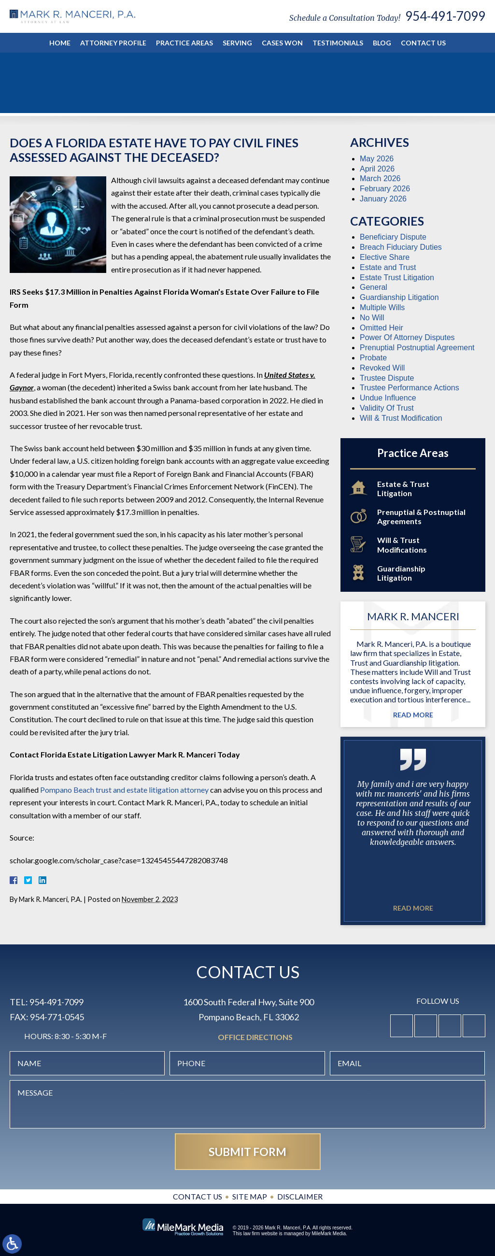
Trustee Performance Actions (409, 388)
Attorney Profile (113, 43)
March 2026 (380, 178)
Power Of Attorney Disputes (407, 337)
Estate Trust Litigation (397, 277)
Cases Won (282, 43)
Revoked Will (382, 368)
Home (60, 43)
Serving (237, 43)
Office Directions (255, 1037)
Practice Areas (184, 43)
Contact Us (423, 43)
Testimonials (337, 43)
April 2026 (377, 169)
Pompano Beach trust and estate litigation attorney (124, 789)
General (373, 287)
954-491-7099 (445, 16)
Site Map (249, 1196)
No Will (372, 318)
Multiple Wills (382, 307)
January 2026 (383, 199)
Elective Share (385, 257)
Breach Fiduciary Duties (401, 247)
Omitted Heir (381, 328)
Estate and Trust (388, 267)
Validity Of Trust (387, 408)
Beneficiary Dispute (393, 237)
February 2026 (385, 189)
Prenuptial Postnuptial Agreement (417, 347)
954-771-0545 (57, 1017)
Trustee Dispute (387, 378)
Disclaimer (300, 1196)
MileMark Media (328, 1233)
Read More (413, 715)
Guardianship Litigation (399, 297)
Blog (382, 43)
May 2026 (377, 159)
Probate (373, 358)
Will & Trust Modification (401, 418)
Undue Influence (388, 398)
